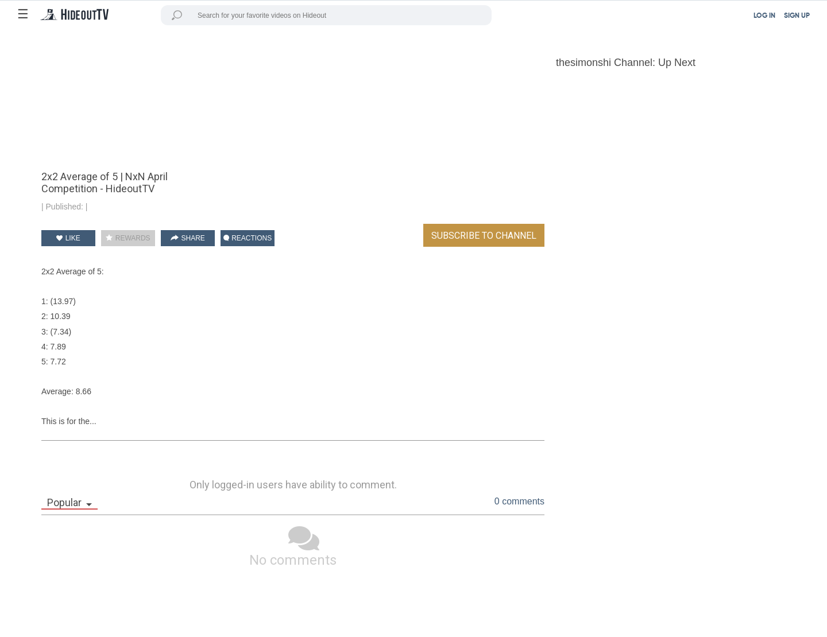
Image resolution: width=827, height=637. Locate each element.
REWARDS (128, 238)
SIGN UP (797, 16)
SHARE (188, 238)
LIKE (68, 238)
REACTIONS (247, 238)
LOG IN (764, 16)
